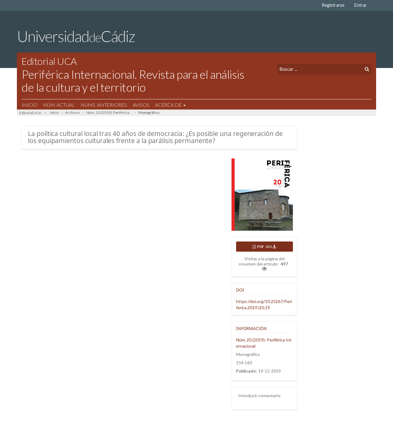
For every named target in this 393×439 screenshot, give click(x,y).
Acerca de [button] (170, 105)
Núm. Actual (59, 105)
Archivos (72, 112)
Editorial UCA (30, 112)
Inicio (29, 105)
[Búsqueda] (319, 69)
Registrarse (333, 5)
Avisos (141, 105)
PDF (266, 246)
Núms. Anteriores (103, 105)
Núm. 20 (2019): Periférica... (109, 112)
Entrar (360, 5)
